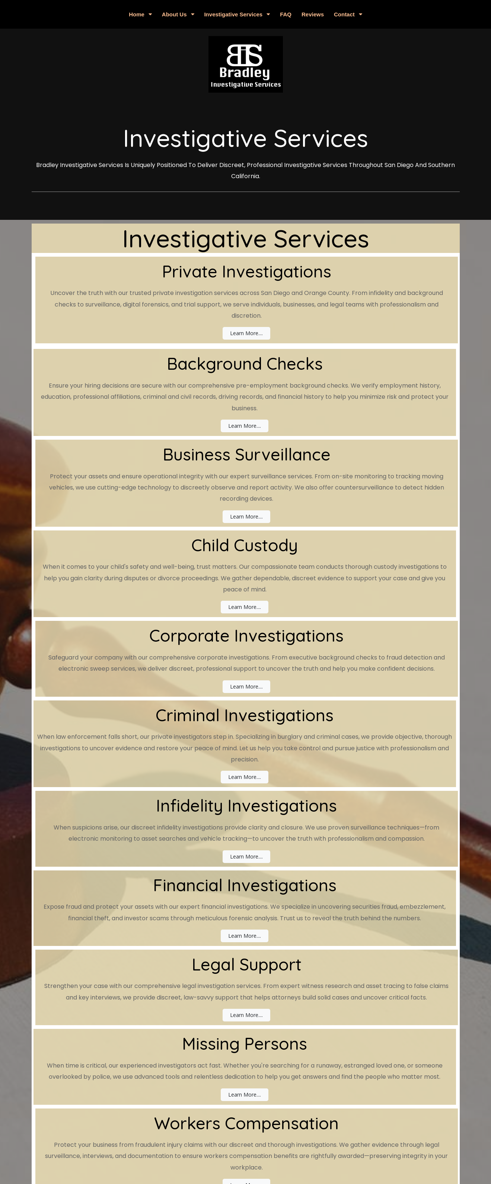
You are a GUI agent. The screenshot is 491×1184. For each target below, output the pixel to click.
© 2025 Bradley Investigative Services (245, 1146)
